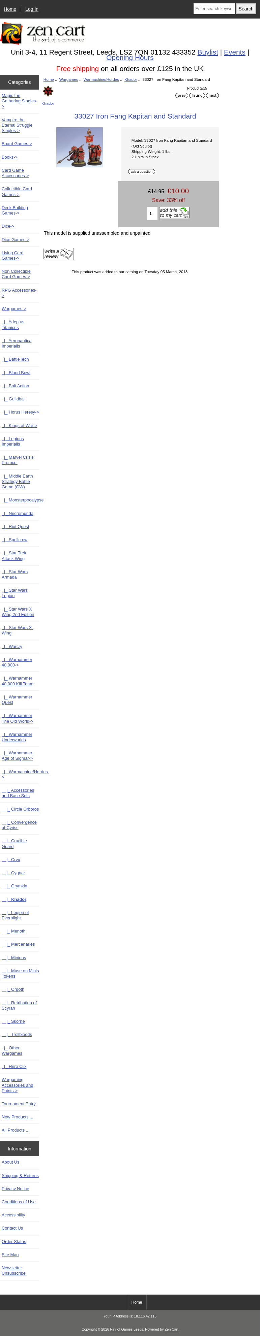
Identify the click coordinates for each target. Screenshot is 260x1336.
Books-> (10, 157)
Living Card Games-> (13, 255)
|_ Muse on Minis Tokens (20, 973)
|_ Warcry (12, 646)
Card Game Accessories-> (15, 173)
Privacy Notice (15, 1188)
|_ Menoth (14, 931)
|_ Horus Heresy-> (20, 412)
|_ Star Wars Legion (15, 593)
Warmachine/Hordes (101, 79)
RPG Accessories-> (19, 293)
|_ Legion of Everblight (15, 915)
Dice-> (8, 226)
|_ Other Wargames (12, 1050)
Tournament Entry (19, 1103)
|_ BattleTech (15, 359)
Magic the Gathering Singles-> (19, 101)
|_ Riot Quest (15, 526)
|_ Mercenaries (18, 944)
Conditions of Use (19, 1201)
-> (14, 308)
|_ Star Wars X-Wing (17, 630)
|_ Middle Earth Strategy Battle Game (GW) (17, 481)
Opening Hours (129, 57)
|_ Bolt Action (15, 385)
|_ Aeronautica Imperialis (16, 343)
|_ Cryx (11, 859)
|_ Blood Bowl (16, 372)
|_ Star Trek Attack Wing (14, 555)
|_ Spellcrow (14, 539)
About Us (10, 1162)
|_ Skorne (13, 1021)
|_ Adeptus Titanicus (13, 324)
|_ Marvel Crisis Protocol (18, 460)
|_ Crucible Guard (14, 843)
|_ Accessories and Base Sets (18, 793)
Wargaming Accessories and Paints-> (17, 1085)
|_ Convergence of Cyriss (19, 825)
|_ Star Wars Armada (15, 574)
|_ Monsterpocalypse (20, 499)
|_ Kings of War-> (19, 425)
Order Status (14, 1241)
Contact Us (12, 1228)
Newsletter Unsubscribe (14, 1270)
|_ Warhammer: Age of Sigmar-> (17, 755)
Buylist (208, 52)
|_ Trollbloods (17, 1034)
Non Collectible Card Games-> (16, 274)
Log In (31, 9)
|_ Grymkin (14, 885)
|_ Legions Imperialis (13, 441)
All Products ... (15, 1130)
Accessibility (13, 1214)
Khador (130, 79)
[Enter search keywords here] (214, 8)
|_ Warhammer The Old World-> (17, 718)
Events (234, 52)
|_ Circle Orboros (20, 809)
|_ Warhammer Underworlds (17, 737)
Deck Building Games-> (15, 210)
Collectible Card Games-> (17, 191)
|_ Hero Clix (14, 1066)
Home (10, 9)
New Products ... (17, 1116)
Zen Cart (171, 1329)
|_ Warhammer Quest (17, 699)
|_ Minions (14, 957)
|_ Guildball (14, 398)
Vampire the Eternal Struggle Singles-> (17, 125)
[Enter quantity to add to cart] (152, 213)
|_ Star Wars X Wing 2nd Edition (18, 612)
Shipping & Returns (20, 1175)
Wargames (68, 79)
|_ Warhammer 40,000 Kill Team (17, 681)
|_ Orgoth (13, 989)
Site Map (10, 1254)
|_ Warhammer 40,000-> (17, 662)
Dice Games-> (15, 239)
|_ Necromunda (17, 513)
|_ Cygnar (13, 872)
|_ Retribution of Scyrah (19, 1005)
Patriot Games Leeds (126, 1329)
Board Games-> (17, 143)
